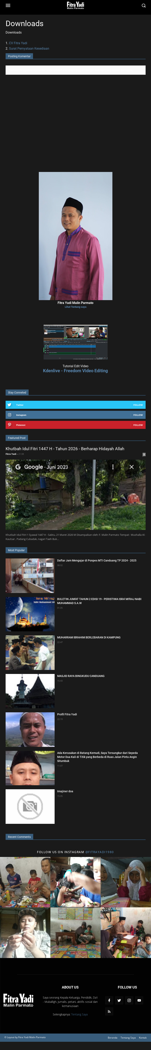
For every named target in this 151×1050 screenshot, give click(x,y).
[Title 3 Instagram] (126, 882)
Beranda (112, 1037)
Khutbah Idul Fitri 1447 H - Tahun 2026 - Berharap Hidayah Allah (65, 448)
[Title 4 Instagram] (25, 932)
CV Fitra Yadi (18, 43)
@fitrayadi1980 (99, 852)
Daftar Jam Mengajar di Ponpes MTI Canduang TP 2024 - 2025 (96, 560)
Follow (138, 404)
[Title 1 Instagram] (25, 882)
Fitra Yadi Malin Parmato (32, 1037)
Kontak (143, 1037)
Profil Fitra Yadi (67, 714)
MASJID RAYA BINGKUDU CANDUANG (81, 676)
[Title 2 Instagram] (75, 882)
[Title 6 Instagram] (126, 932)
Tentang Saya (79, 1014)
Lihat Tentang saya (75, 306)
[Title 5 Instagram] (75, 932)
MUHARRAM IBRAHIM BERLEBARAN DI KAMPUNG (89, 637)
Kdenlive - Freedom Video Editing (75, 370)
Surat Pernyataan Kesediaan (29, 48)
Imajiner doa (65, 791)
